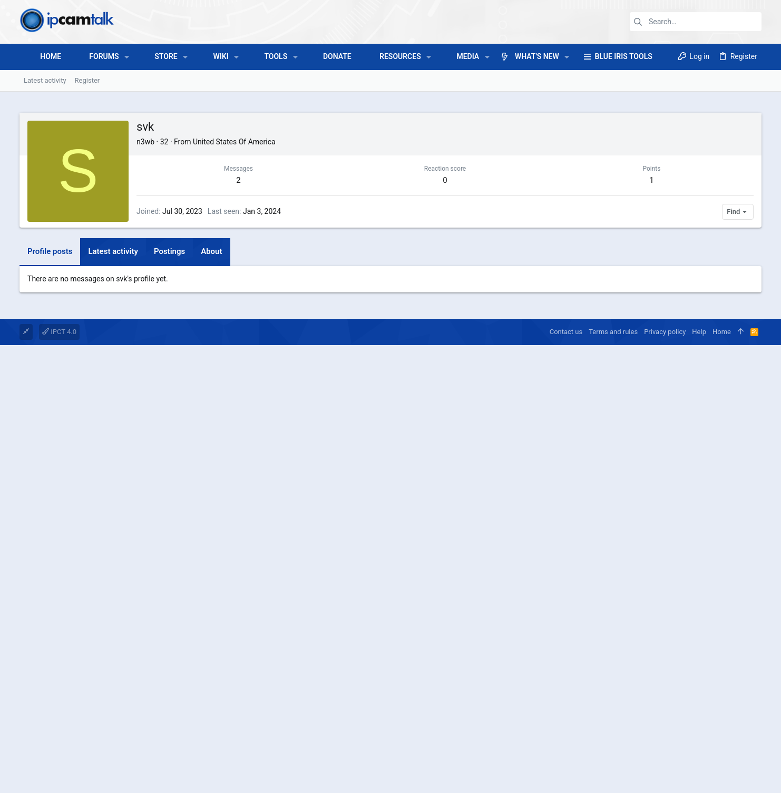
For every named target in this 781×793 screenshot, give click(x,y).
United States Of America (234, 142)
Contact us (566, 632)
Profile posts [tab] (49, 404)
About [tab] (211, 404)
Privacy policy (665, 632)
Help (699, 632)
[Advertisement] (390, 312)
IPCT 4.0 (59, 632)
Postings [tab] (169, 404)
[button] (127, 57)
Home (721, 632)
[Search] (696, 21)
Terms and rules (613, 632)
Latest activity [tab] (113, 404)
